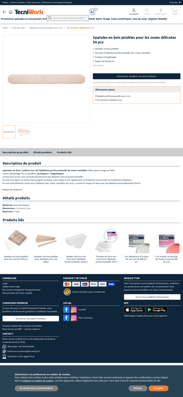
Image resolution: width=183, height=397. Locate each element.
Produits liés (64, 152)
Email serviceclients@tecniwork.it (21, 351)
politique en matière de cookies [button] (38, 380)
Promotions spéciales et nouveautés (23, 19)
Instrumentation (55, 19)
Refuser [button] (138, 388)
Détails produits (42, 152)
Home (6, 2)
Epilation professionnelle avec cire (46, 27)
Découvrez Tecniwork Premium (57, 2)
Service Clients (18, 2)
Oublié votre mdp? (11, 286)
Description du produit (15, 152)
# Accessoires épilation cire (108, 99)
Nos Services (34, 2)
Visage (116, 19)
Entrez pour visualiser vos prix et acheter (136, 76)
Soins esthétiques (133, 19)
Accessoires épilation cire (80, 27)
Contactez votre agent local (18, 356)
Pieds (98, 19)
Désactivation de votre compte (17, 293)
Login (5, 283)
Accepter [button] (158, 388)
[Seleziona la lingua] (175, 2)
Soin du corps (153, 19)
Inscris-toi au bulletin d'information (152, 297)
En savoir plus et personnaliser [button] (36, 388)
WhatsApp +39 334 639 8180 (18, 346)
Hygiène (167, 19)
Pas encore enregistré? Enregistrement (21, 289)
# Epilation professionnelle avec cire (112, 96)
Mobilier (7, 25)
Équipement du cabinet (80, 19)
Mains (107, 19)
